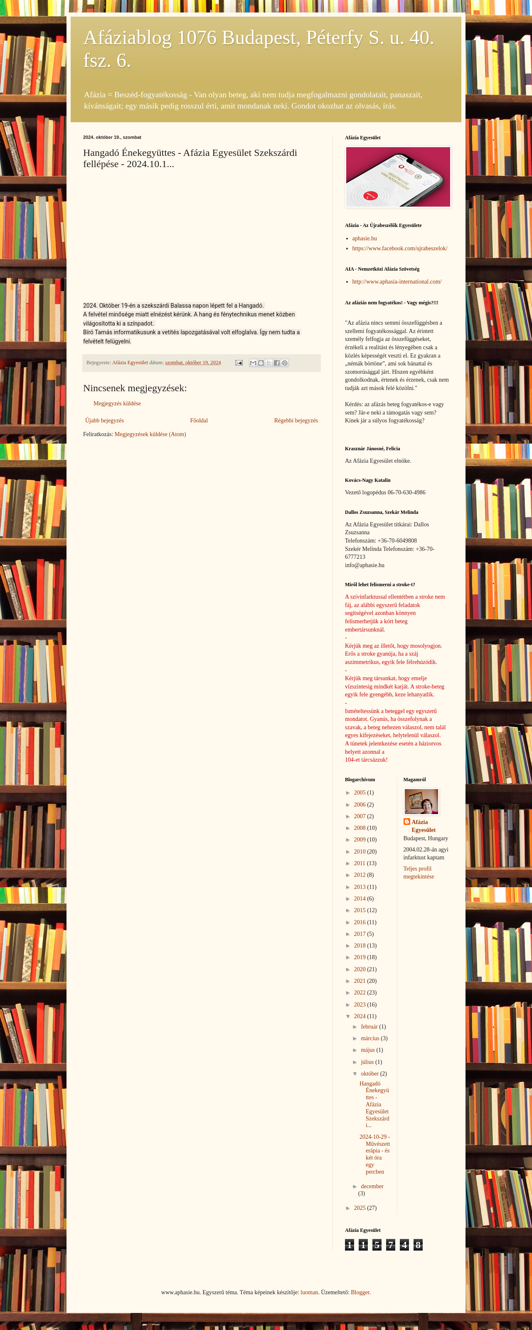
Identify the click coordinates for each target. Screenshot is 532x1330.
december (372, 1186)
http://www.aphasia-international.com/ (397, 282)
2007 (360, 816)
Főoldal (199, 420)
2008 (360, 828)
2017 (360, 934)
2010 (360, 852)
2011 (360, 863)
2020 (360, 969)
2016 (360, 922)
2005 (360, 793)
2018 (360, 946)
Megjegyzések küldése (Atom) (150, 434)
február (370, 1027)
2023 (360, 1005)
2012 (360, 875)
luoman (309, 1292)
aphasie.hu (364, 238)
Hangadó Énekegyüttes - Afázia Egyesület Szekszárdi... (374, 1105)
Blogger (360, 1292)
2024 (360, 1016)
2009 (360, 839)
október (370, 1074)
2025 (360, 1208)
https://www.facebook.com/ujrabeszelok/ (400, 248)
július (368, 1062)
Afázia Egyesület (424, 826)
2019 (360, 957)
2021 (360, 981)
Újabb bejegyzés (104, 420)
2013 (360, 887)
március (371, 1038)
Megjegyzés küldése (117, 403)
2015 (360, 910)
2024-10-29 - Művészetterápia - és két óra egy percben (375, 1154)
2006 (360, 805)
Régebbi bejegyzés (296, 420)
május (368, 1050)
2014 (360, 899)
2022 (360, 992)
